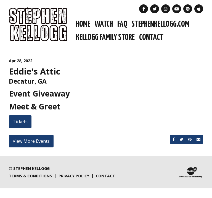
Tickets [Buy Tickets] (20, 122)
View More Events (31, 141)
